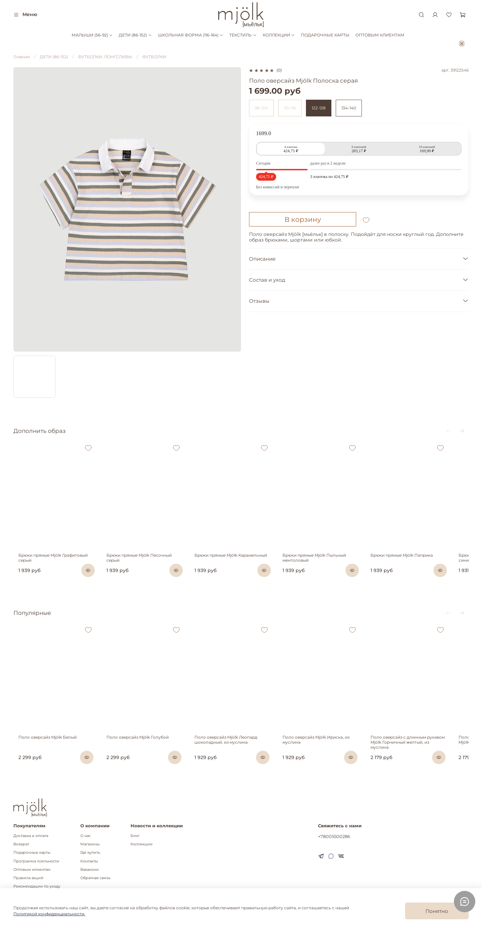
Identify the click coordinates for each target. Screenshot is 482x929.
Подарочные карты (32, 852)
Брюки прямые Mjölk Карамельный (236, 562)
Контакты (89, 861)
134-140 (348, 107)
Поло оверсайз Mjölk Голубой (138, 752)
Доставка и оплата (30, 836)
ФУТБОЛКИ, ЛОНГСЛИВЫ (105, 56)
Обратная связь (95, 878)
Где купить (90, 852)
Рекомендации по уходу (36, 886)
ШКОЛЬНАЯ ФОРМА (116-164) (190, 34)
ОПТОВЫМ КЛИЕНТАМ (379, 34)
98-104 (261, 107)
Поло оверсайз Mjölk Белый (42, 752)
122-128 (319, 107)
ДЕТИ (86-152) (135, 34)
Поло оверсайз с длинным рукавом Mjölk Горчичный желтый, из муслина (426, 755)
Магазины (90, 844)
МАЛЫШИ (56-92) (92, 34)
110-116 (290, 107)
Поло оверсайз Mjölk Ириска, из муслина (327, 755)
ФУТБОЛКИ (154, 56)
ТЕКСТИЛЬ (242, 34)
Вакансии (89, 869)
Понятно (436, 911)
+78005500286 (334, 836)
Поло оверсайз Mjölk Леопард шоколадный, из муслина (231, 755)
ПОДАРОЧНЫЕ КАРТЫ (325, 34)
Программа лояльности (36, 861)
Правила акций (28, 878)
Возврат (21, 844)
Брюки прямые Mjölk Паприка (418, 562)
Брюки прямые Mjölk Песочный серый (146, 562)
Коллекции (142, 844)
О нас (85, 836)
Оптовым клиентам (32, 869)
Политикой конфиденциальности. (49, 913)
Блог (135, 836)
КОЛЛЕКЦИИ (279, 34)
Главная (21, 56)
